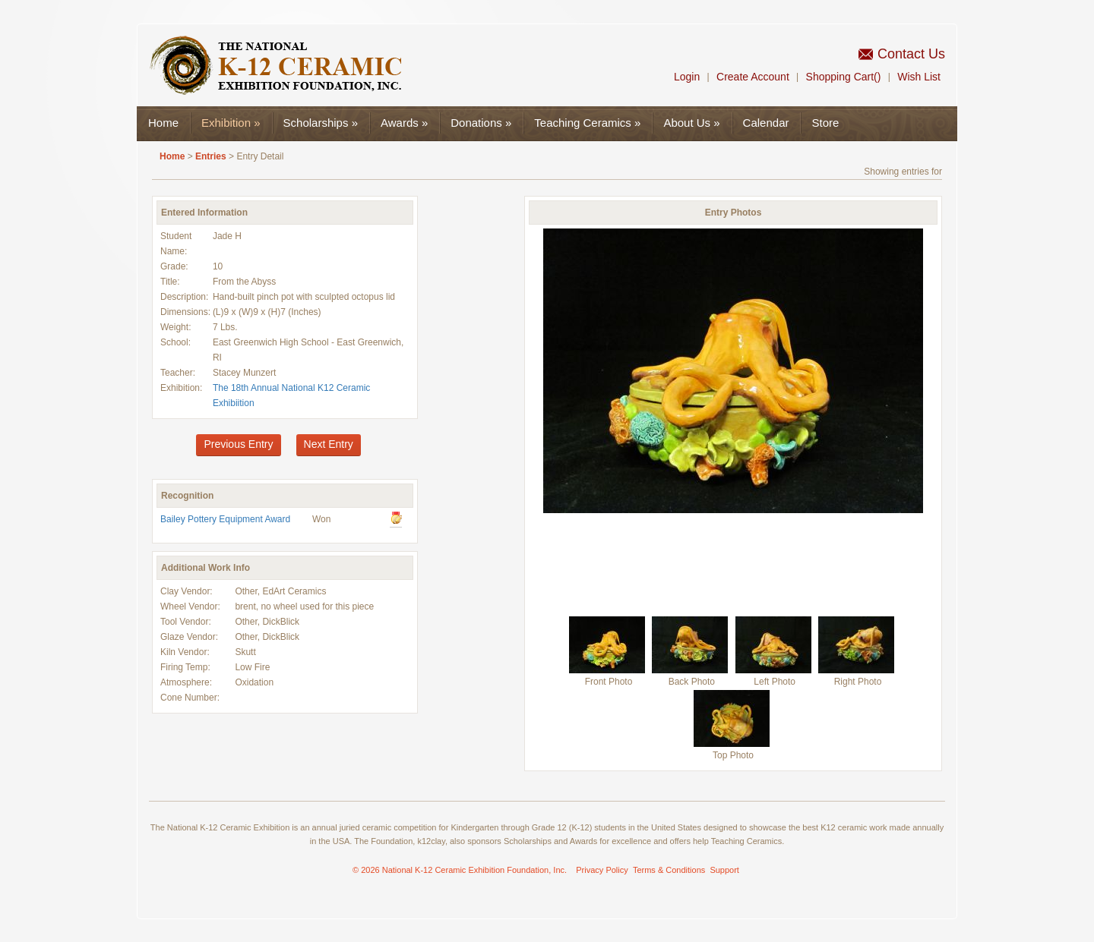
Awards (404, 122)
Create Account (752, 77)
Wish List (919, 77)
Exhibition (231, 122)
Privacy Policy (602, 869)
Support (724, 869)
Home (163, 122)
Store (825, 122)
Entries (210, 156)
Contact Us (911, 53)
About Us (691, 122)
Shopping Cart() (843, 77)
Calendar (766, 122)
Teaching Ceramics (587, 122)
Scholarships (320, 122)
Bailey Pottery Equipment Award (225, 519)
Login (687, 77)
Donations (481, 122)
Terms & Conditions (669, 869)
